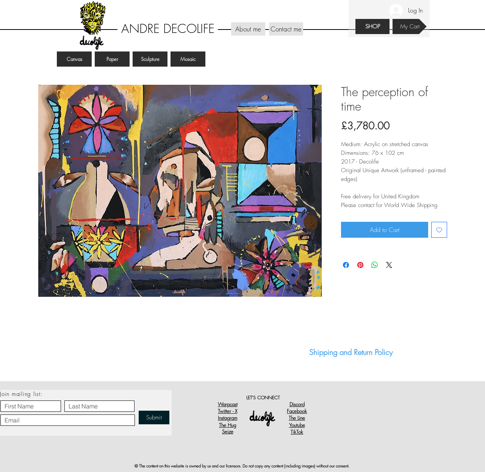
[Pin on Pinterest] (360, 264)
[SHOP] (372, 26)
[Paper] (112, 59)
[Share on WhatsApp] (374, 264)
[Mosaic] (188, 59)
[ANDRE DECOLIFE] (167, 29)
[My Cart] (410, 26)
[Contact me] (286, 29)
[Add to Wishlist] (439, 230)
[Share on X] (389, 264)
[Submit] (154, 417)
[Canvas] (74, 59)
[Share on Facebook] (345, 264)
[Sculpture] (150, 59)
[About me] (248, 29)
